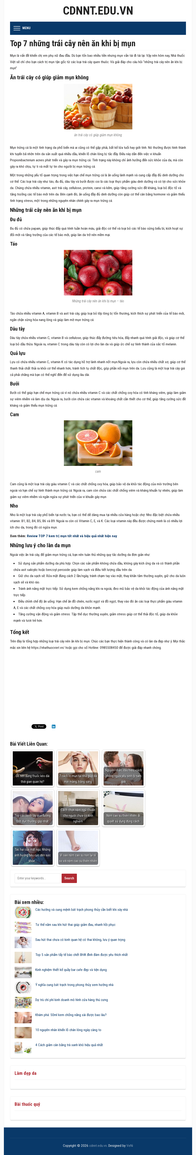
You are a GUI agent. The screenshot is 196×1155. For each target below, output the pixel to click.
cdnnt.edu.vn (98, 10)
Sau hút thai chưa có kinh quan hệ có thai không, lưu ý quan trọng (80, 940)
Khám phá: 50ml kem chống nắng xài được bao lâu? (71, 1015)
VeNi (129, 1146)
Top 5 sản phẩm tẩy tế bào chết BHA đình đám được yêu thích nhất (81, 955)
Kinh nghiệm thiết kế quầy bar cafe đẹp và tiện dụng (71, 970)
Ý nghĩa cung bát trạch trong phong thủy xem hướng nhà (74, 985)
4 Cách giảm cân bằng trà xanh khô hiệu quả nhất (69, 1045)
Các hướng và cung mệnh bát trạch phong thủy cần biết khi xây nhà (81, 910)
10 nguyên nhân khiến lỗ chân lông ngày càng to (68, 1030)
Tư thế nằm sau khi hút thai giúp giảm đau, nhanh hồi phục (75, 925)
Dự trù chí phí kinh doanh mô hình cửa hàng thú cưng (71, 1000)
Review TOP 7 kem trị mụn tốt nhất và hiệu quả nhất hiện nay (71, 536)
